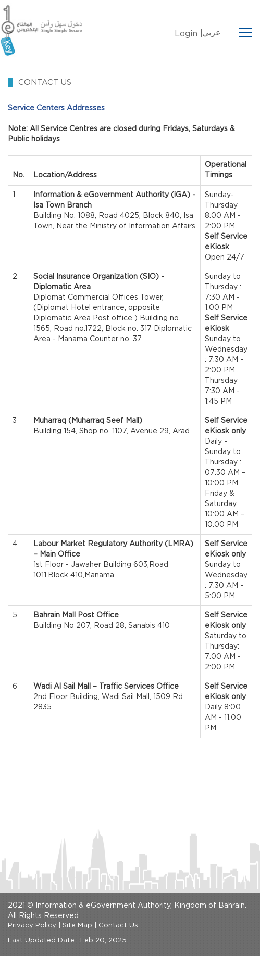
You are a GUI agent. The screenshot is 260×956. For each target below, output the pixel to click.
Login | (189, 34)
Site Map (77, 925)
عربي (211, 33)
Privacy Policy (32, 925)
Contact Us (118, 925)
